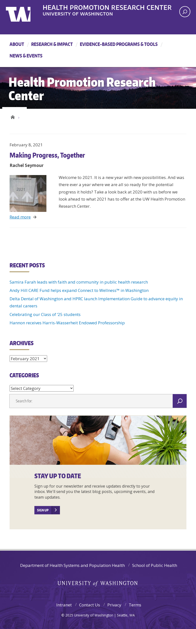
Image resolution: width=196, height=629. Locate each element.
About (17, 44)
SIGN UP (43, 510)
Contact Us (89, 605)
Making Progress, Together (47, 155)
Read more (20, 217)
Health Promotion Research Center (107, 7)
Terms (135, 605)
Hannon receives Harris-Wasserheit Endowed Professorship (67, 323)
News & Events (26, 56)
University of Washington (26, 11)
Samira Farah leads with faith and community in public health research (79, 282)
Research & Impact (52, 44)
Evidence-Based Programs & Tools (119, 44)
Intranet (64, 605)
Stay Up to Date (57, 476)
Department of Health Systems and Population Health (72, 565)
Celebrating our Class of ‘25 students (46, 314)
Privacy (114, 605)
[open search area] (184, 11)
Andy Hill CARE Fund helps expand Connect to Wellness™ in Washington (79, 290)
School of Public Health (154, 565)
